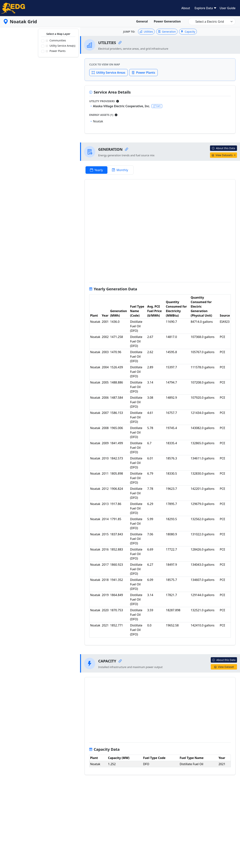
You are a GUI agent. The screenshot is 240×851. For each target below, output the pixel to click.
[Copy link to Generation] (126, 149)
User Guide (228, 8)
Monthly (120, 170)
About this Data (223, 148)
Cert (156, 106)
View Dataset (224, 667)
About (185, 8)
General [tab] (142, 21)
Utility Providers (102, 101)
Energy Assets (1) (101, 115)
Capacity (188, 31)
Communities (56, 40)
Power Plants (55, 51)
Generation (167, 31)
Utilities (146, 31)
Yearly (96, 170)
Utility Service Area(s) (60, 45)
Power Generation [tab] (167, 21)
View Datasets (222, 155)
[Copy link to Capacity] (120, 661)
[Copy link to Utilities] (120, 42)
